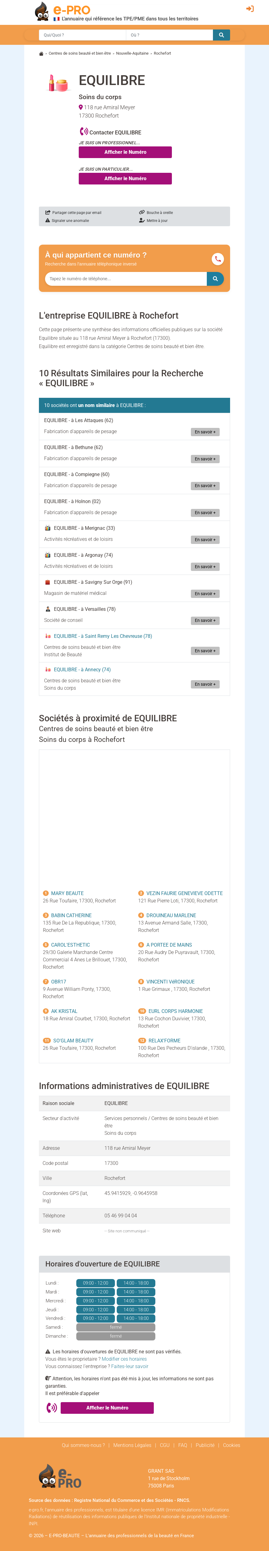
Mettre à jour (153, 221)
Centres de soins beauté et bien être (80, 53)
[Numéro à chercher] (126, 279)
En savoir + (205, 432)
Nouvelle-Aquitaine (132, 53)
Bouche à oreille (156, 213)
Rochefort (162, 53)
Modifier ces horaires (124, 1359)
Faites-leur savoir (129, 1366)
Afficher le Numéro (125, 152)
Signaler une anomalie (67, 221)
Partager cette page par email (73, 213)
